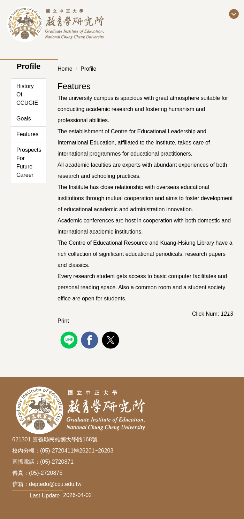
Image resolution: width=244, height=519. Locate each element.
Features (27, 134)
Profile (88, 69)
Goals (23, 118)
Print (63, 321)
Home (65, 69)
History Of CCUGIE (27, 94)
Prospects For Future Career (28, 162)
